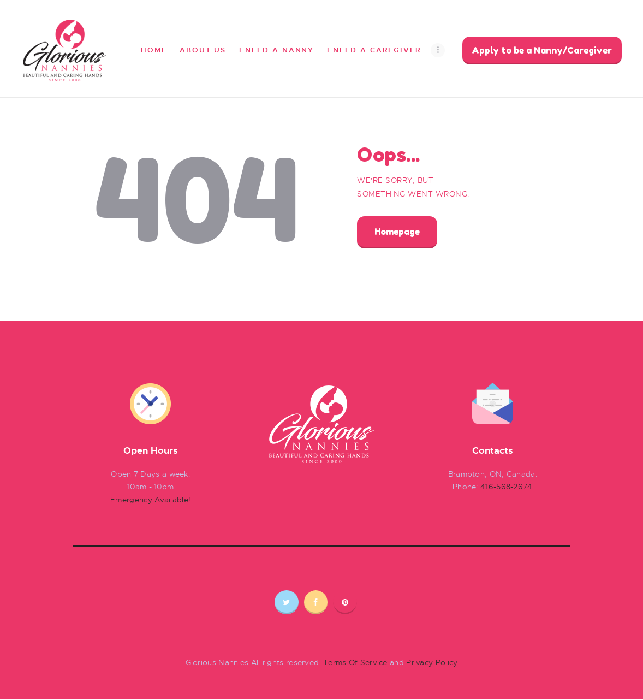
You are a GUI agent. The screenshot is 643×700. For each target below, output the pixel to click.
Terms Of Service (355, 662)
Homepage (397, 231)
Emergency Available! (150, 500)
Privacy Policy (431, 662)
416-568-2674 (506, 486)
